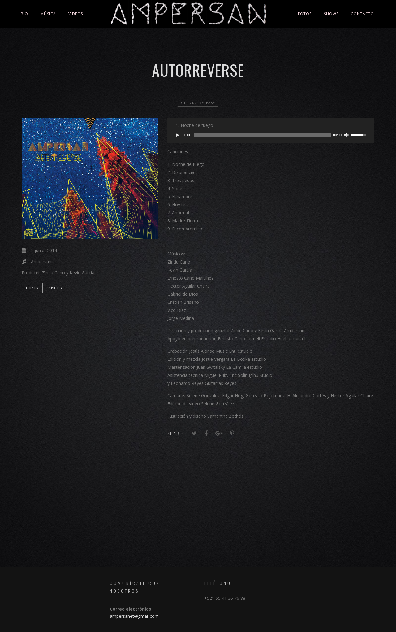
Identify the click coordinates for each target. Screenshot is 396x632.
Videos (75, 13)
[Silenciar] (346, 135)
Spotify (56, 287)
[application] (271, 135)
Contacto (362, 13)
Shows (331, 13)
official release (198, 102)
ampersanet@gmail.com (134, 616)
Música (48, 13)
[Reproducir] (177, 135)
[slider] (262, 135)
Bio (24, 13)
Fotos (305, 13)
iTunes (32, 287)
